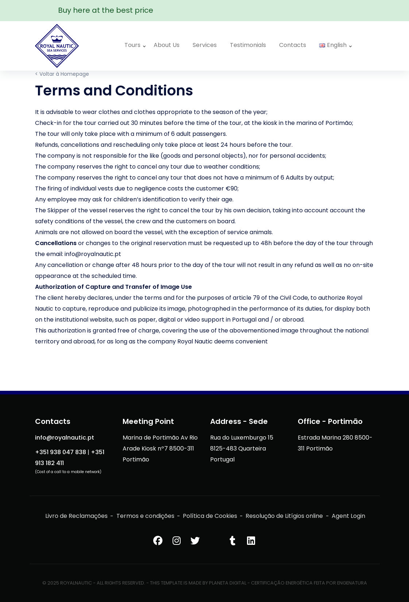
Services (205, 45)
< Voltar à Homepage (62, 74)
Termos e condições (145, 516)
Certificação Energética (282, 583)
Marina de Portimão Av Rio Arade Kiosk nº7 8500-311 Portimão (160, 448)
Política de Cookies (210, 516)
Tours (132, 45)
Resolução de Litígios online (284, 516)
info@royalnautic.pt (64, 437)
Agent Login (348, 516)
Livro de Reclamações (76, 516)
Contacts (292, 45)
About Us (167, 45)
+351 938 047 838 (60, 452)
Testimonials (248, 45)
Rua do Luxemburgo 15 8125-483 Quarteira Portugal (241, 448)
